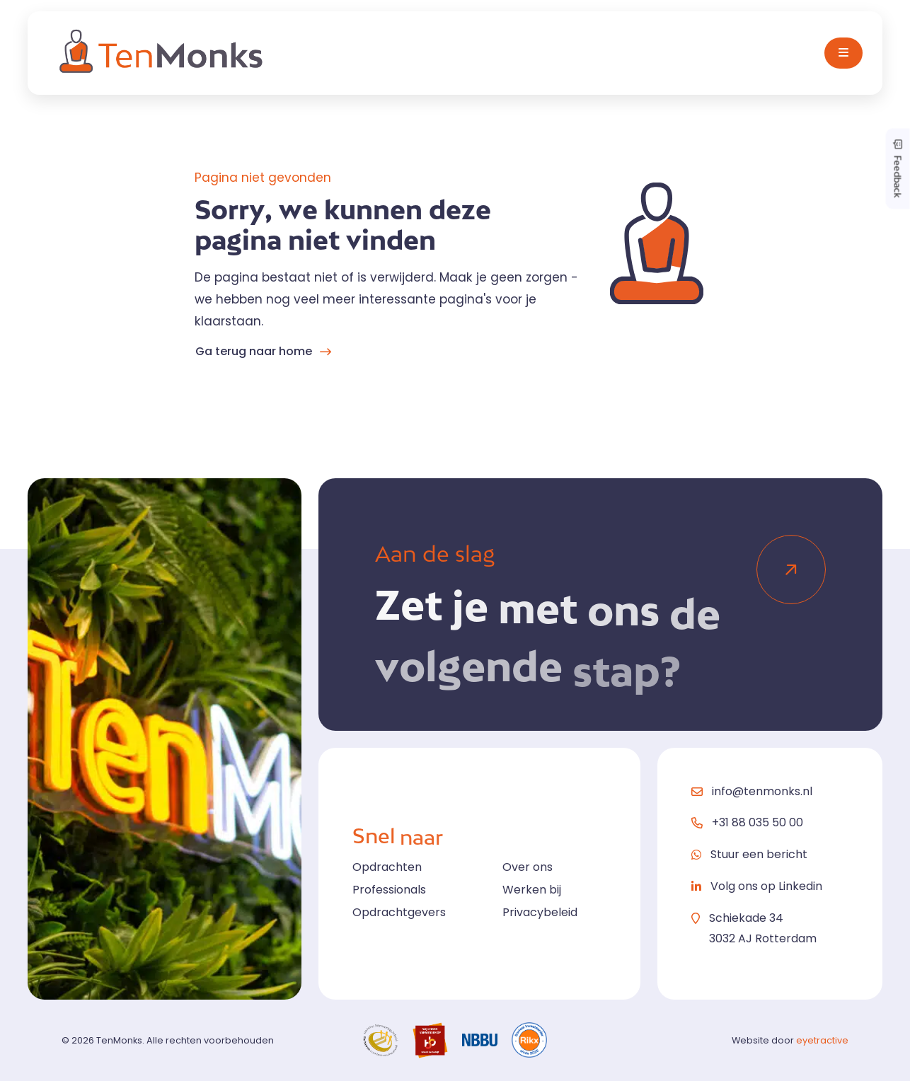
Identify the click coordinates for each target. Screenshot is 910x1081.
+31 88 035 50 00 (757, 822)
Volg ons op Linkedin (766, 886)
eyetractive (822, 1040)
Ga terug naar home (253, 351)
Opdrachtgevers (399, 912)
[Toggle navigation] (843, 53)
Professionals (389, 889)
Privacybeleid (539, 912)
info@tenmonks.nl (762, 791)
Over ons (527, 867)
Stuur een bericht (758, 854)
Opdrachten (387, 867)
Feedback (898, 168)
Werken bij (531, 889)
